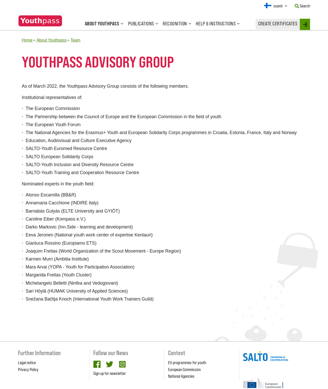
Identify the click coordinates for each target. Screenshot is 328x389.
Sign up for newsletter (109, 373)
